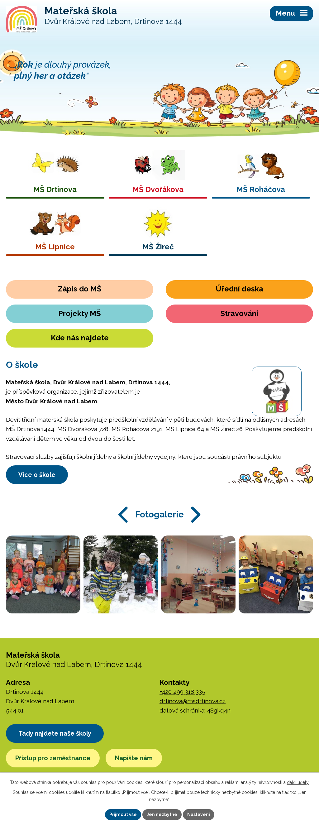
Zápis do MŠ (80, 289)
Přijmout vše (123, 814)
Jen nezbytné (162, 814)
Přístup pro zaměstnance (52, 758)
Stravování (239, 313)
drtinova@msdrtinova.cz (193, 701)
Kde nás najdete (80, 338)
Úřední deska (239, 289)
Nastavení (198, 814)
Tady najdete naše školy (54, 733)
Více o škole (36, 474)
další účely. (298, 782)
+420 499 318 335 (182, 691)
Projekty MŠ (79, 313)
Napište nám (134, 758)
